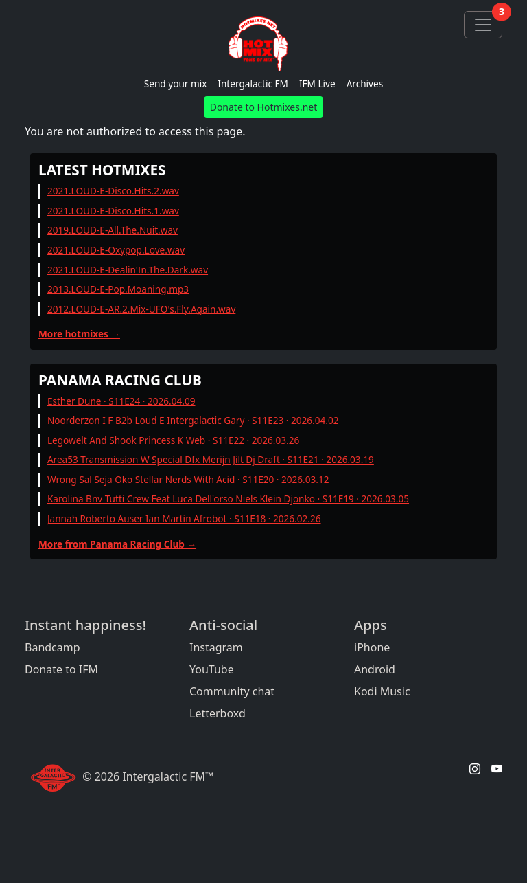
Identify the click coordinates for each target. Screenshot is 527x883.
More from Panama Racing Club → (117, 543)
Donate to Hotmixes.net (264, 106)
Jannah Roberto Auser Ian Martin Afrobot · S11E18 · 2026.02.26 (184, 518)
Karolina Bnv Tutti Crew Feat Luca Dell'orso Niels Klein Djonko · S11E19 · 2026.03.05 (228, 498)
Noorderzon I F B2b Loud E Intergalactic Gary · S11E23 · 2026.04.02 (193, 420)
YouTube (211, 669)
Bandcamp (52, 647)
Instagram (216, 647)
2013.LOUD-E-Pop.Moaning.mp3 (118, 288)
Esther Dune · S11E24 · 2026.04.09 (121, 400)
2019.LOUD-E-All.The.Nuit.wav (112, 229)
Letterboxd (217, 713)
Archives (365, 83)
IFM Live (317, 83)
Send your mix (175, 83)
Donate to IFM (61, 669)
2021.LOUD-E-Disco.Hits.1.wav (113, 210)
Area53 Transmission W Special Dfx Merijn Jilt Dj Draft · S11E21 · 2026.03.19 (210, 459)
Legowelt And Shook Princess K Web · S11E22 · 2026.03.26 (173, 440)
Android (374, 669)
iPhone (372, 647)
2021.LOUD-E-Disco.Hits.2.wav (113, 190)
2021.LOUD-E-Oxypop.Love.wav (116, 249)
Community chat (231, 691)
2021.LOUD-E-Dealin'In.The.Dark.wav (127, 269)
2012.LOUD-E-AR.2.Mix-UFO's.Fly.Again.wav (141, 308)
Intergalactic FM (253, 83)
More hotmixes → (79, 333)
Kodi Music (382, 691)
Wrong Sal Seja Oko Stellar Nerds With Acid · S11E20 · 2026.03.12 (188, 479)
